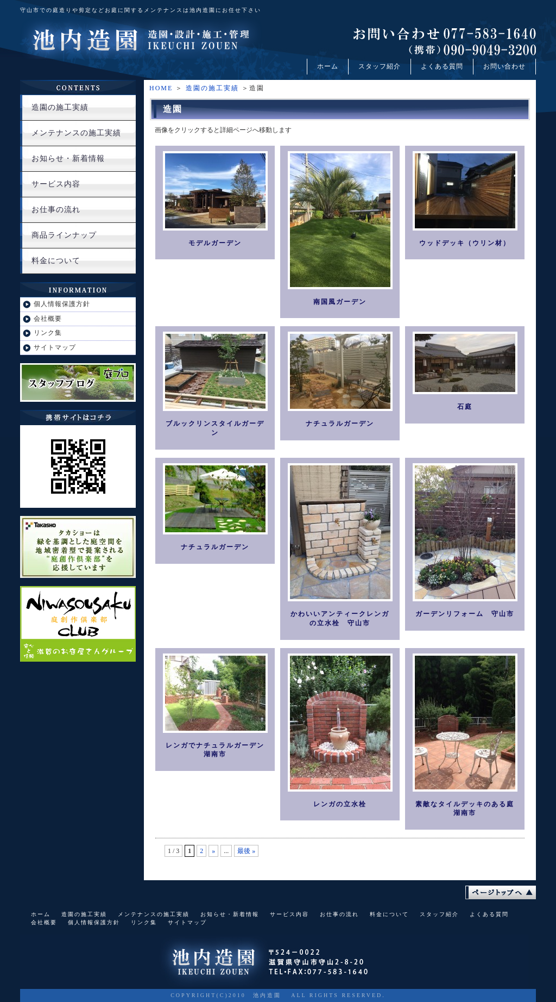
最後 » (246, 851)
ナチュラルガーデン (340, 423)
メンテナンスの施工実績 (76, 133)
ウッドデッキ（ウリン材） (464, 243)
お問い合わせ (504, 66)
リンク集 (48, 333)
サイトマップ (55, 347)
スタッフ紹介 (379, 66)
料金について (55, 261)
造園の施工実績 (212, 88)
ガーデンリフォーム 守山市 (464, 614)
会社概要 (48, 318)
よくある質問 (442, 66)
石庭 (464, 406)
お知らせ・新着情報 (68, 158)
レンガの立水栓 (340, 804)
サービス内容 (55, 184)
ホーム (327, 66)
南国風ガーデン (340, 302)
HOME (161, 88)
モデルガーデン (215, 243)
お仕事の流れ (55, 210)
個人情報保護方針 (62, 304)
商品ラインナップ (64, 235)
